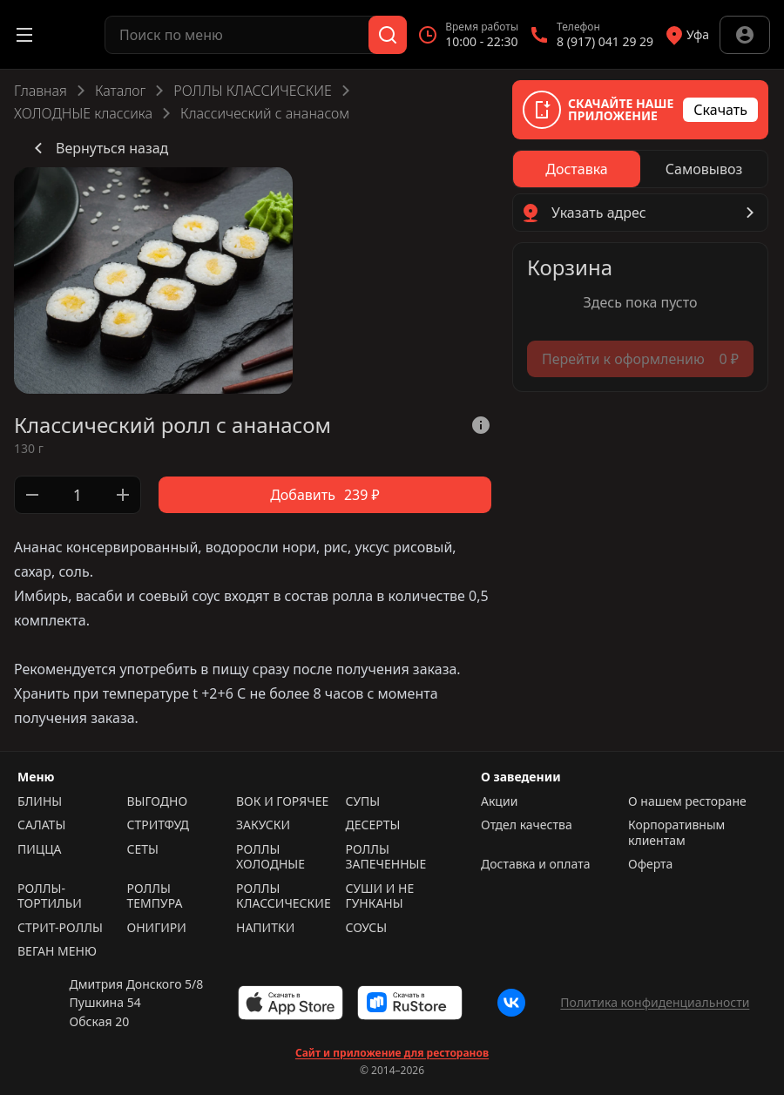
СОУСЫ (367, 928)
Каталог (120, 91)
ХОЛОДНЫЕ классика (83, 113)
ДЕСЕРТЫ (373, 825)
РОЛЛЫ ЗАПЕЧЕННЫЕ (386, 857)
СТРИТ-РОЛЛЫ (60, 928)
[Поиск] (387, 35)
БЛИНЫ (39, 801)
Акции (499, 801)
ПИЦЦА (39, 849)
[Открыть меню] (24, 35)
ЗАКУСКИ (263, 825)
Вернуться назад (98, 148)
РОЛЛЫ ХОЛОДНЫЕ (270, 857)
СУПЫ (363, 801)
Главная (40, 91)
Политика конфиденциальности (654, 1002)
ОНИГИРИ (156, 928)
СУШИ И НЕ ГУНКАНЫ (380, 896)
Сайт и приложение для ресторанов (392, 1053)
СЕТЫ (143, 849)
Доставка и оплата (535, 864)
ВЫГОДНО (157, 801)
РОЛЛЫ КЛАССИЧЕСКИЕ (252, 91)
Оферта (650, 864)
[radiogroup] (640, 169)
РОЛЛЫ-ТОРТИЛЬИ (49, 896)
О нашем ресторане (687, 801)
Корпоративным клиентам (676, 832)
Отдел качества (526, 825)
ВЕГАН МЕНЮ (57, 951)
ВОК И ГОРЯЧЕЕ (282, 801)
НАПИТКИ (265, 928)
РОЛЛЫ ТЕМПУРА (155, 896)
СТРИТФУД (158, 825)
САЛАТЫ (41, 825)
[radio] (576, 169)
